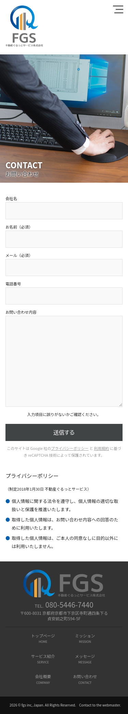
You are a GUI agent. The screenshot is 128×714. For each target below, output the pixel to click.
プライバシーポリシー (70, 448)
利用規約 (101, 448)
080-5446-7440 (69, 604)
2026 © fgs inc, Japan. (27, 704)
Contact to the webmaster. (100, 704)
